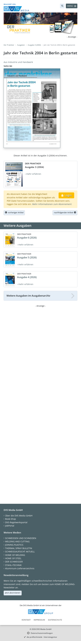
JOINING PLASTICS (14, 544)
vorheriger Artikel (14, 212)
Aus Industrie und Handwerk (18, 62)
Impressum (39, 619)
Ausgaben (21, 45)
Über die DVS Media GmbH (18, 515)
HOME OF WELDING (15, 555)
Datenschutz (55, 619)
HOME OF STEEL (13, 558)
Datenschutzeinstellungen (42, 633)
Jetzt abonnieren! (12, 592)
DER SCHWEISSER (14, 561)
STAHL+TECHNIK (13, 565)
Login (66, 195)
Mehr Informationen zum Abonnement (52, 204)
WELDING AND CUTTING (17, 541)
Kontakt (26, 619)
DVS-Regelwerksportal (16, 522)
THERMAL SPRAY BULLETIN (18, 548)
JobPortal (9, 525)
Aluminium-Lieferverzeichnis (19, 568)
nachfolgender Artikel (65, 212)
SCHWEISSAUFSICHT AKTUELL (20, 551)
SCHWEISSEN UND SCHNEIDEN (20, 538)
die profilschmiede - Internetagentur (42, 637)
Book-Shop (10, 518)
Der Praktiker (9, 45)
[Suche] (62, 6)
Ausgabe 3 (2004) (34, 45)
